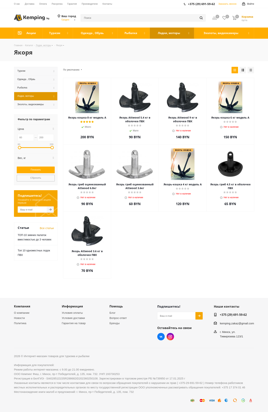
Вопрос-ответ (118, 318)
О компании (21, 312)
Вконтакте (161, 336)
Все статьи (47, 228)
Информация (72, 306)
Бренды (114, 323)
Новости (19, 318)
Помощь (116, 306)
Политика (20, 323)
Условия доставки (73, 318)
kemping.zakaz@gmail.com (237, 323)
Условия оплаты (72, 312)
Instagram (170, 336)
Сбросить (35, 177)
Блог (112, 312)
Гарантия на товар (74, 323)
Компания (22, 306)
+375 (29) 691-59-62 (233, 315)
